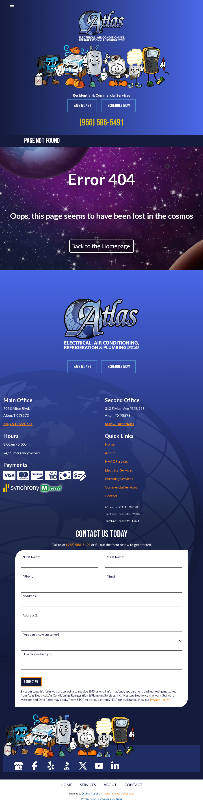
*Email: (112, 576)
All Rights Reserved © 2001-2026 (117, 794)
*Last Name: (115, 557)
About (110, 453)
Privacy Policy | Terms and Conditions (101, 798)
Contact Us (31, 682)
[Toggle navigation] (12, 5)
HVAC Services (116, 461)
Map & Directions (17, 424)
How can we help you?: (38, 654)
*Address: (30, 596)
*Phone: (28, 576)
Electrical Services (119, 470)
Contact (111, 496)
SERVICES (88, 784)
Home (109, 444)
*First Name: (31, 557)
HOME (66, 784)
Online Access (91, 793)
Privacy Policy (159, 699)
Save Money (82, 105)
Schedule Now (119, 105)
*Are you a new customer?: (41, 634)
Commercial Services (121, 487)
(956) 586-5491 (101, 122)
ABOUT (110, 784)
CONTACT (134, 784)
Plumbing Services (119, 478)
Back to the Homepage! (101, 246)
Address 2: (30, 615)
